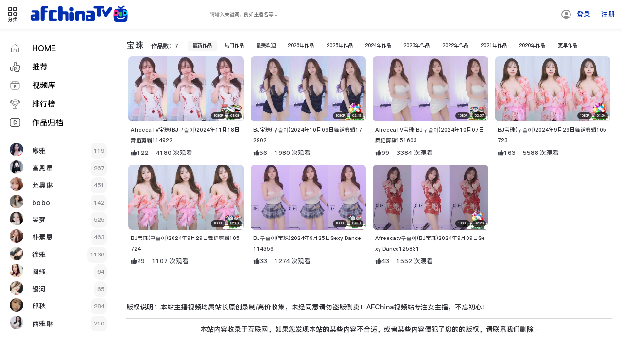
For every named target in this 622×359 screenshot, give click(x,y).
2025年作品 (341, 52)
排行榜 (43, 104)
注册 (608, 14)
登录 (583, 14)
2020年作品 (553, 52)
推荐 (40, 67)
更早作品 (591, 52)
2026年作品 (299, 52)
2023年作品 (426, 52)
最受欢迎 (260, 52)
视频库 (43, 85)
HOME (44, 48)
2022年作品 (468, 52)
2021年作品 (511, 52)
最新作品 (189, 52)
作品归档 (47, 123)
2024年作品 (384, 52)
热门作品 (225, 52)
